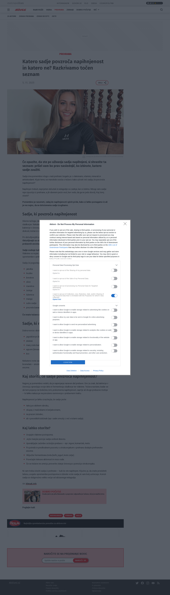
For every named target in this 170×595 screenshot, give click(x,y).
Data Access (84, 371)
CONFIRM (68, 362)
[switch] (114, 270)
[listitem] (85, 265)
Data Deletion (72, 371)
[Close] (126, 224)
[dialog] (85, 297)
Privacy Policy (98, 371)
